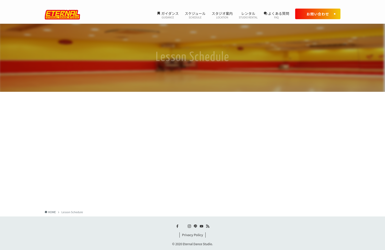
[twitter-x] (311, 3)
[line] (324, 3)
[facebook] (304, 3)
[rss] (337, 3)
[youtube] (330, 3)
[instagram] (317, 3)
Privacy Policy (192, 234)
